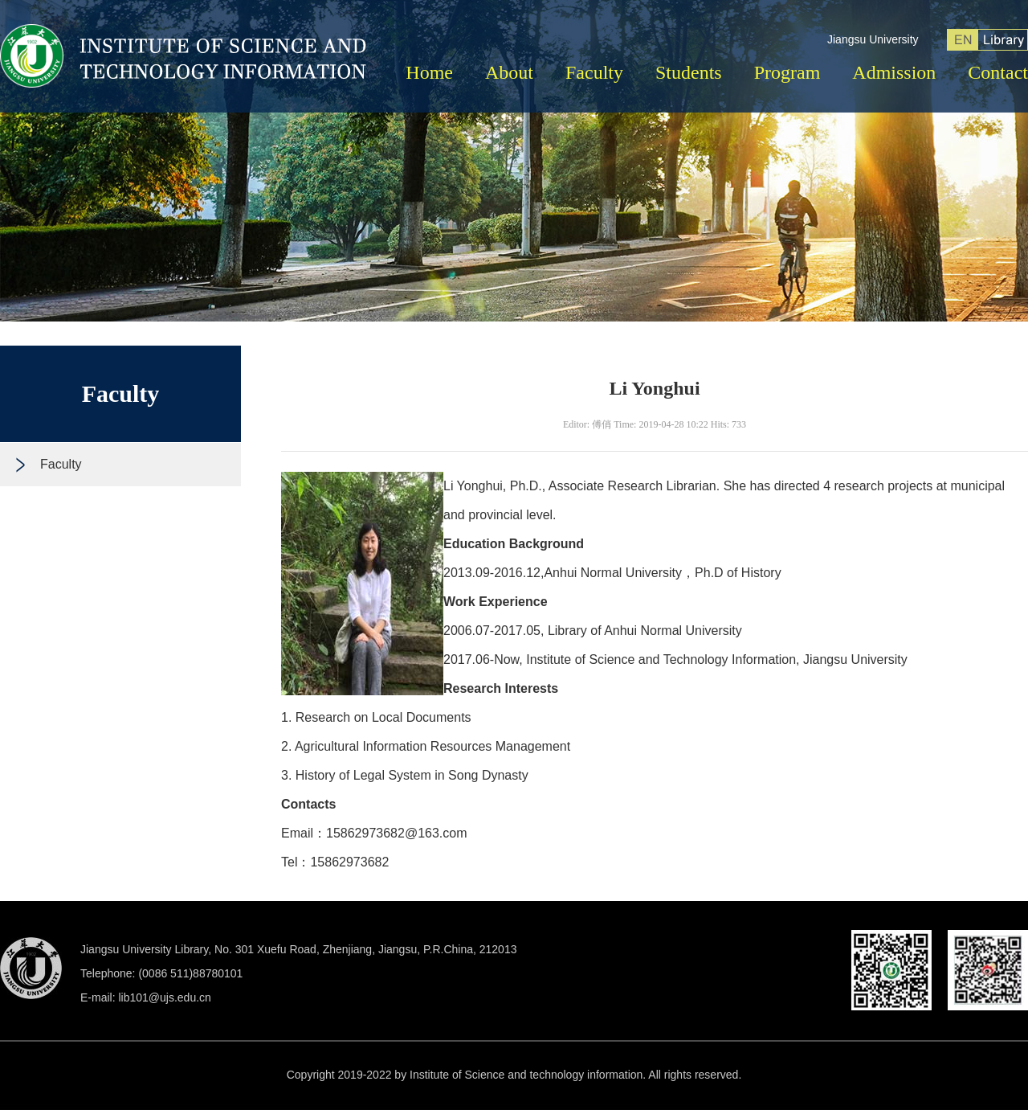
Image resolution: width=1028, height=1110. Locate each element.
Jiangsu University (873, 39)
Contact (998, 72)
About (509, 72)
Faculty (594, 72)
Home (429, 72)
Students (688, 72)
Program (787, 72)
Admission (894, 72)
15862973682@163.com (396, 833)
